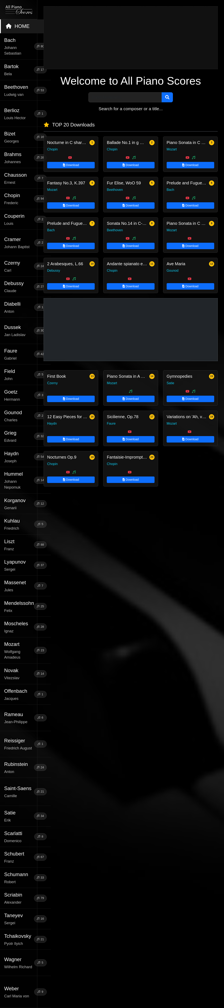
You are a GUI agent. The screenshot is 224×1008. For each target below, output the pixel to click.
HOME (18, 26)
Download (71, 165)
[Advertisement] (130, 38)
